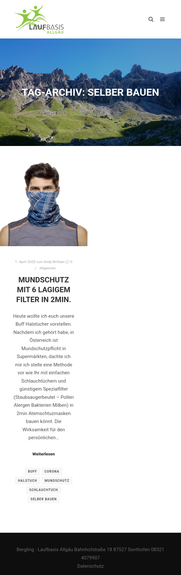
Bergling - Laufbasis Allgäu (45, 549)
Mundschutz (57, 480)
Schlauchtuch (43, 490)
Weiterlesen (43, 454)
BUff (32, 471)
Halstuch (27, 480)
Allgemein (47, 268)
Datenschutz (90, 566)
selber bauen (44, 499)
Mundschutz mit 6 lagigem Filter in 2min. (43, 289)
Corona (52, 471)
